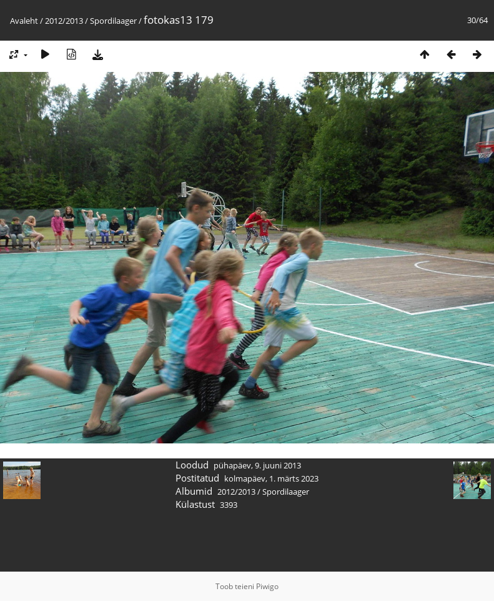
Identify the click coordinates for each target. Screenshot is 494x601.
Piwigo (267, 586)
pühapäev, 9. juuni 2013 (257, 465)
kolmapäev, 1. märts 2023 (271, 478)
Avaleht (24, 20)
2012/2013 (64, 20)
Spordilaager (113, 20)
